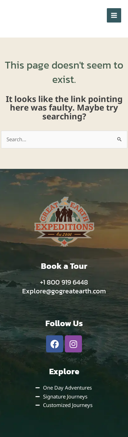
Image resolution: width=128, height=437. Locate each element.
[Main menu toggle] (114, 15)
